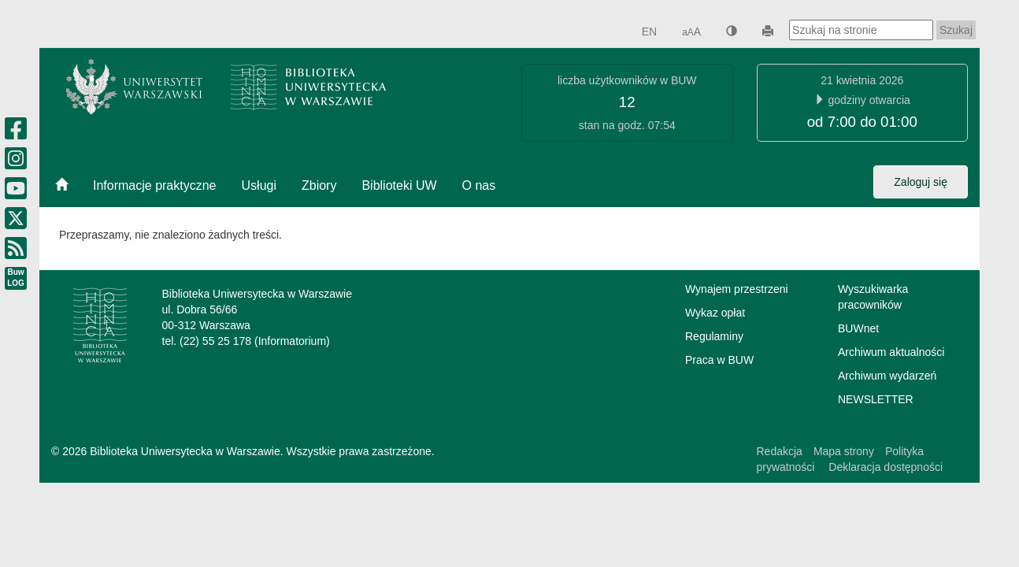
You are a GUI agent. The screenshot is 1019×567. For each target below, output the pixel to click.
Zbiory (319, 185)
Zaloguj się (920, 182)
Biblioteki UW (398, 185)
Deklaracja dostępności (884, 467)
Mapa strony (843, 451)
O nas (479, 185)
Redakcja (779, 451)
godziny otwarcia (869, 100)
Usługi (259, 185)
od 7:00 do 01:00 (862, 121)
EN (649, 31)
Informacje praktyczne (155, 185)
